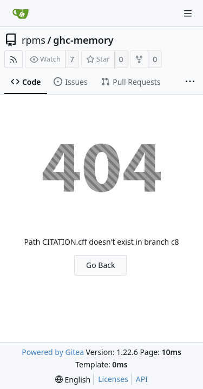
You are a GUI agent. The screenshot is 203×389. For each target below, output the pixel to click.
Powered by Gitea (53, 352)
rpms (33, 40)
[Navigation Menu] (188, 13)
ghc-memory (83, 40)
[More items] (190, 82)
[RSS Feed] (13, 59)
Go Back (100, 265)
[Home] (20, 13)
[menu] (72, 379)
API (142, 379)
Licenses (113, 379)
